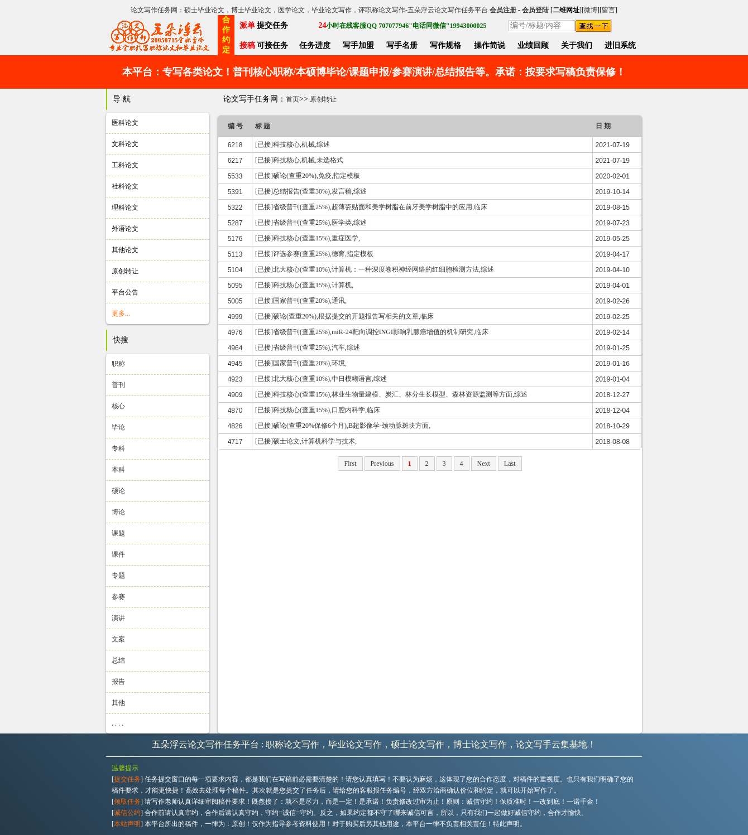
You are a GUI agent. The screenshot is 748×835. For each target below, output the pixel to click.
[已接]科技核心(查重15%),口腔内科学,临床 (317, 410)
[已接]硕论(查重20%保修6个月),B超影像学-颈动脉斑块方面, (342, 425)
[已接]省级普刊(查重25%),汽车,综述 (307, 347)
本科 (118, 470)
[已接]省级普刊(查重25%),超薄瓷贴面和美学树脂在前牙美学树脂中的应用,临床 (371, 207)
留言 (608, 10)
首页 (292, 99)
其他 (118, 703)
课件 (118, 554)
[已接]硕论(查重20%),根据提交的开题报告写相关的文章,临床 (344, 316)
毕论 (118, 427)
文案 (118, 639)
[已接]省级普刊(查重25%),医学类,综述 (311, 222)
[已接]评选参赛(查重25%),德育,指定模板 (314, 254)
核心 (118, 406)
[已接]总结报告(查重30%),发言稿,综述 (311, 191)
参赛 (118, 597)
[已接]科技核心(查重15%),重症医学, (307, 238)
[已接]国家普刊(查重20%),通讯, (301, 301)
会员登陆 (535, 10)
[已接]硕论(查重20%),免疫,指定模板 (307, 176)
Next (483, 463)
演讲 (118, 618)
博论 (118, 512)
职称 (118, 364)
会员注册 (503, 10)
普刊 (118, 385)
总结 (118, 660)
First (350, 463)
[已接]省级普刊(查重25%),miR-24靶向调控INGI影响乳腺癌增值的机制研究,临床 (371, 332)
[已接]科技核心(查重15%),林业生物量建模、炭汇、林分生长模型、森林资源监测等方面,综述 (391, 394)
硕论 (118, 491)
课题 (118, 533)
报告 (118, 682)
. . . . (117, 723)
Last (510, 463)
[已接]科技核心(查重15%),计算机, (304, 285)
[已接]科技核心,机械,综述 (292, 144)
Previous (382, 463)
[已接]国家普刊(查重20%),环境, (301, 363)
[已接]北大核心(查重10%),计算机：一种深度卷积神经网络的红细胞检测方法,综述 (374, 269)
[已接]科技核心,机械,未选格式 (299, 160)
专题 (118, 576)
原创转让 (323, 99)
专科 (118, 448)
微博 (590, 10)
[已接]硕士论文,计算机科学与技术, (306, 441)
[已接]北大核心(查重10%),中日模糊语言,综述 (321, 379)
